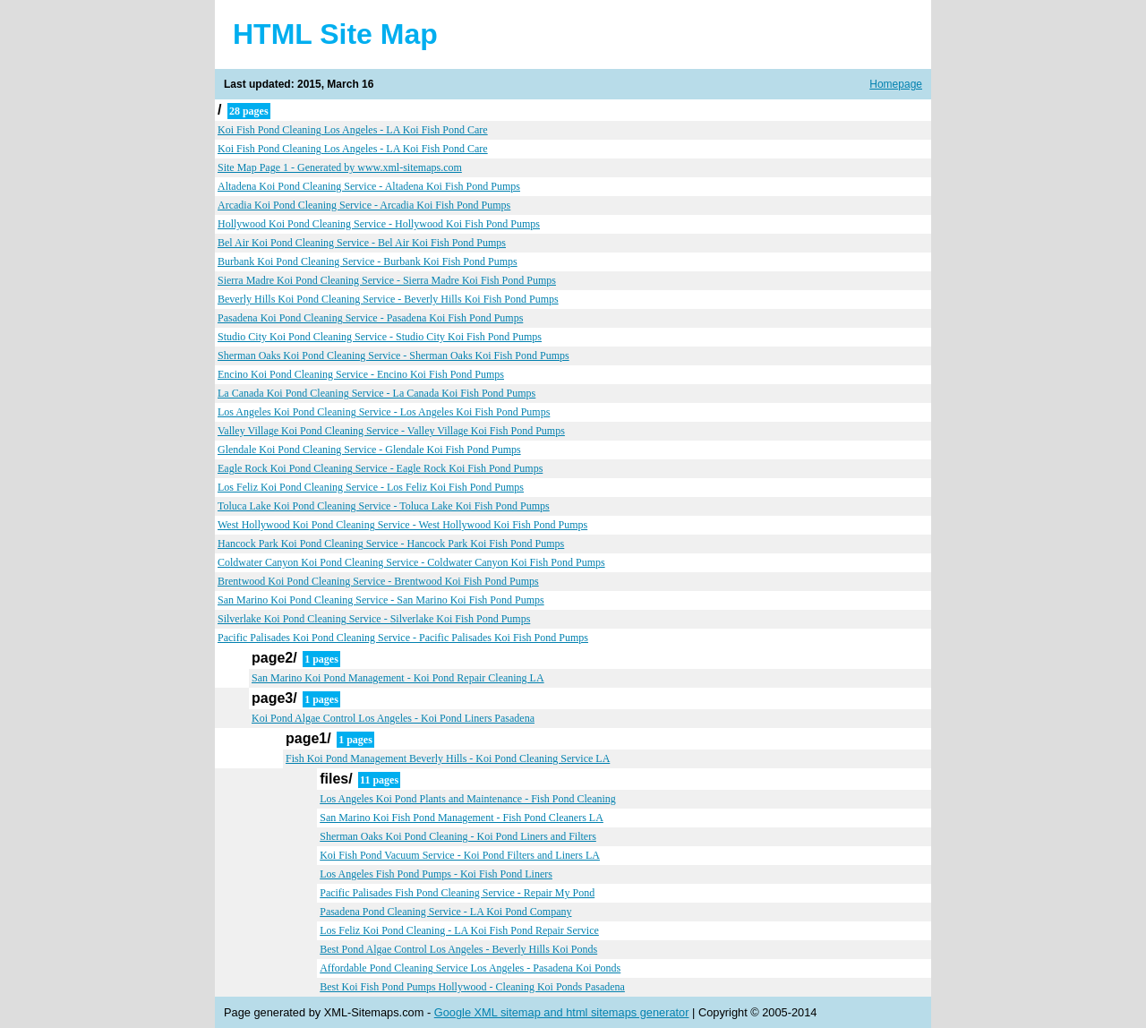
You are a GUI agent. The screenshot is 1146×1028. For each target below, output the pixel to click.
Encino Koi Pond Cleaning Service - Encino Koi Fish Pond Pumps (361, 374)
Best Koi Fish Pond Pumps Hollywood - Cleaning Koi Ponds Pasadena (472, 987)
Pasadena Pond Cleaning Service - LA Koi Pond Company (445, 911)
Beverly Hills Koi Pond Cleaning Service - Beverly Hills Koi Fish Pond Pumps (388, 299)
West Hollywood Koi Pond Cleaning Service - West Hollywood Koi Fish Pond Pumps (402, 524)
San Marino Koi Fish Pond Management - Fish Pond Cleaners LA (461, 817)
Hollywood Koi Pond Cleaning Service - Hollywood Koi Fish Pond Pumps (379, 224)
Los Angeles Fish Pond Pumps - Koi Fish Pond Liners (436, 874)
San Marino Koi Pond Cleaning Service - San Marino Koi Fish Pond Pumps (381, 600)
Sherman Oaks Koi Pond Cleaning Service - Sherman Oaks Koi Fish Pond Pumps (393, 355)
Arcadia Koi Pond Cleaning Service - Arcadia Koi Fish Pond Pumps (364, 205)
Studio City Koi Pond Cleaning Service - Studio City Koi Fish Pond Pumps (380, 336)
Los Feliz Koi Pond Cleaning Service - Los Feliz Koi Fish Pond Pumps (371, 487)
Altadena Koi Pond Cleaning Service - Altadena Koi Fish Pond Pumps (369, 186)
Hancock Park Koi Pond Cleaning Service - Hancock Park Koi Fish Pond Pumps (391, 543)
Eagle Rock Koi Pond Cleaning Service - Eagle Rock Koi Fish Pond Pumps (380, 468)
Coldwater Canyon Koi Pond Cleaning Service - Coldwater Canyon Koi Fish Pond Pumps (411, 562)
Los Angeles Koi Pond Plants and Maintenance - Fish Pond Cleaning (468, 798)
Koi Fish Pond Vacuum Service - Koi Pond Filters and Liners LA (460, 855)
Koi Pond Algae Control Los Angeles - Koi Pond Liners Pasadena (393, 718)
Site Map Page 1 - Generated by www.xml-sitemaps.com (340, 167)
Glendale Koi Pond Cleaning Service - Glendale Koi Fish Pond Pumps (369, 449)
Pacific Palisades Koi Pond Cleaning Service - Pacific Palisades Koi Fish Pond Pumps (403, 637)
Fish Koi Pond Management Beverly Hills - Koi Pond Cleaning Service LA (448, 758)
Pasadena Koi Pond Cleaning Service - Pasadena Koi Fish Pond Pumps (370, 318)
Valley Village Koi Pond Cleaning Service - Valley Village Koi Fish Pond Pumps (391, 430)
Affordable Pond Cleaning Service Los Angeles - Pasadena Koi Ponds (470, 968)
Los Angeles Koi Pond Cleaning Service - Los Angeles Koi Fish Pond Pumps (384, 412)
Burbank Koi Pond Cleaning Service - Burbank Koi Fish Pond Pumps (367, 261)
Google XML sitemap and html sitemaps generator (561, 1012)
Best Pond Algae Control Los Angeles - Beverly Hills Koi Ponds (458, 949)
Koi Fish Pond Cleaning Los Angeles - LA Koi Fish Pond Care (353, 130)
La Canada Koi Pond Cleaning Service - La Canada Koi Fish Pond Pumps (376, 393)
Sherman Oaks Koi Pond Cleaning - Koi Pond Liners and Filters (458, 836)
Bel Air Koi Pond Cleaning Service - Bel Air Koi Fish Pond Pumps (362, 242)
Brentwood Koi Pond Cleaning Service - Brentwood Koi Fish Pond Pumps (378, 581)
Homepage (895, 84)
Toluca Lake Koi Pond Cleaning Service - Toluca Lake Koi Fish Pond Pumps (384, 506)
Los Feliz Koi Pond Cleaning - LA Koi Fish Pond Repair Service (459, 930)
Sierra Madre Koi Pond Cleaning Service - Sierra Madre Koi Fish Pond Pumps (387, 280)
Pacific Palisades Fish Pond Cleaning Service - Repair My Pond (457, 893)
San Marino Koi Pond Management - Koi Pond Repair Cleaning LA (398, 678)
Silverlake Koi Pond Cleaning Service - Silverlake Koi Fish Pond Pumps (374, 619)
